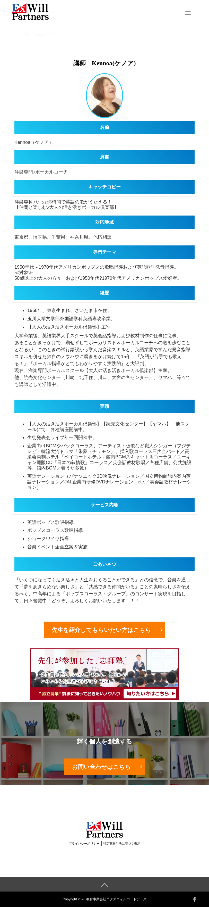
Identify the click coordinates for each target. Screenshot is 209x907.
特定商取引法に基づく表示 (121, 843)
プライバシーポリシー (84, 843)
